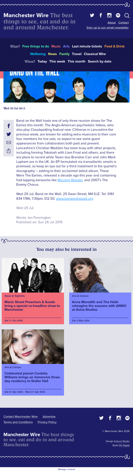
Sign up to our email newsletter (107, 27)
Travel (76, 54)
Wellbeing (38, 54)
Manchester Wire (26, 15)
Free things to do (35, 46)
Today (42, 61)
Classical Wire (95, 54)
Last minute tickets (87, 46)
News (52, 54)
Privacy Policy (47, 422)
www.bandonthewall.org (74, 199)
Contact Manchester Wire (20, 416)
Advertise (49, 416)
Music (56, 46)
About (112, 22)
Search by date (99, 61)
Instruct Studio (122, 441)
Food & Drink (114, 46)
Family (64, 54)
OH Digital (124, 445)
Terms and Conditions (18, 422)
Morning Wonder (70, 180)
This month (76, 61)
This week (57, 61)
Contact (123, 22)
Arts (66, 46)
